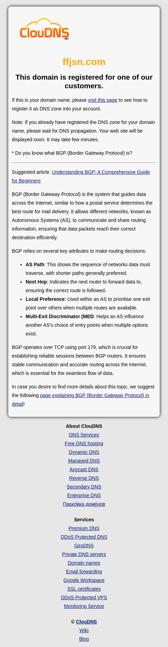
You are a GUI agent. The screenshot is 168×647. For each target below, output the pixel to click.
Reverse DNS (84, 478)
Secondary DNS (84, 486)
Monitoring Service (84, 606)
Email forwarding (84, 571)
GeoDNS (84, 545)
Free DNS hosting (84, 443)
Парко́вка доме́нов (84, 504)
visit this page (103, 100)
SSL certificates (84, 589)
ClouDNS (86, 621)
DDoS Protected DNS (84, 537)
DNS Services (84, 435)
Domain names (84, 563)
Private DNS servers (84, 554)
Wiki (84, 630)
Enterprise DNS (84, 495)
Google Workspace (84, 580)
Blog (84, 639)
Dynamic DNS (84, 452)
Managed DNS (84, 461)
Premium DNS (83, 528)
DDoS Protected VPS (84, 597)
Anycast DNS (83, 469)
